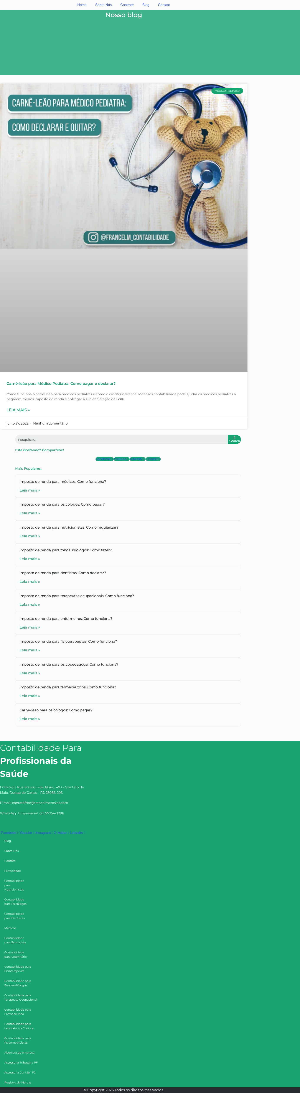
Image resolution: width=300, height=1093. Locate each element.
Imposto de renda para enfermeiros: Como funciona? (66, 619)
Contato (164, 5)
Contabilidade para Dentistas (14, 916)
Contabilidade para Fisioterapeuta (17, 969)
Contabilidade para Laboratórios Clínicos (19, 1026)
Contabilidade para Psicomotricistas (17, 1040)
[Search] (234, 439)
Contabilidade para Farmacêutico (17, 1012)
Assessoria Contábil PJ (20, 1072)
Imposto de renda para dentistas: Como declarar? (63, 573)
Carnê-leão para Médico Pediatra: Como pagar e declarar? (61, 383)
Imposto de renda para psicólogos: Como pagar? (62, 504)
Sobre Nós (103, 5)
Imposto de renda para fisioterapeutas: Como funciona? (68, 641)
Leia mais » (18, 410)
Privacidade (12, 870)
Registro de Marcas (17, 1082)
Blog (145, 5)
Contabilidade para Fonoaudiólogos (17, 983)
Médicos (10, 928)
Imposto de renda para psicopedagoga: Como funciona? (69, 664)
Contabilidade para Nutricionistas (14, 885)
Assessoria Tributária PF (21, 1062)
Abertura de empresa (19, 1052)
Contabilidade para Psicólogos (15, 901)
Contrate (127, 5)
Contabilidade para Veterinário (15, 954)
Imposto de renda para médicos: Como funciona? (63, 482)
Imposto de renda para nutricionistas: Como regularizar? (69, 527)
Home (82, 5)
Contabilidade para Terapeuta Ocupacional (20, 997)
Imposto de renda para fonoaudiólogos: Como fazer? (66, 550)
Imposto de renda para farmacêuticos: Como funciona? (68, 687)
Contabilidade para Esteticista (15, 940)
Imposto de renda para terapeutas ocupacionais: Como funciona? (77, 596)
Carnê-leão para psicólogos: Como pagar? (56, 710)
